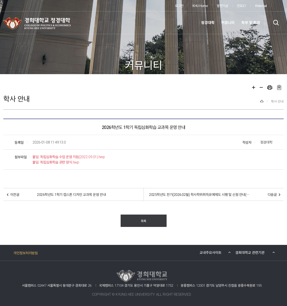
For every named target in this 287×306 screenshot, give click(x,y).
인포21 (241, 5)
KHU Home (200, 5)
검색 (276, 22)
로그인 (179, 5)
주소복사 (279, 87)
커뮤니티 (228, 22)
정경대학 (208, 22)
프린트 (269, 87)
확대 (253, 87)
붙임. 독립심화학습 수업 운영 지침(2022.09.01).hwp (69, 157)
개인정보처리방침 (25, 253)
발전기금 (222, 5)
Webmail (261, 5)
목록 (143, 221)
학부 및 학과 (250, 22)
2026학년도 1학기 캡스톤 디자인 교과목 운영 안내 (71, 194)
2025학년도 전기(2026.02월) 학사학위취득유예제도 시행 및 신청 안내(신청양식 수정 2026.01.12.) (199, 194)
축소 (261, 87)
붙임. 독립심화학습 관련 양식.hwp (56, 162)
